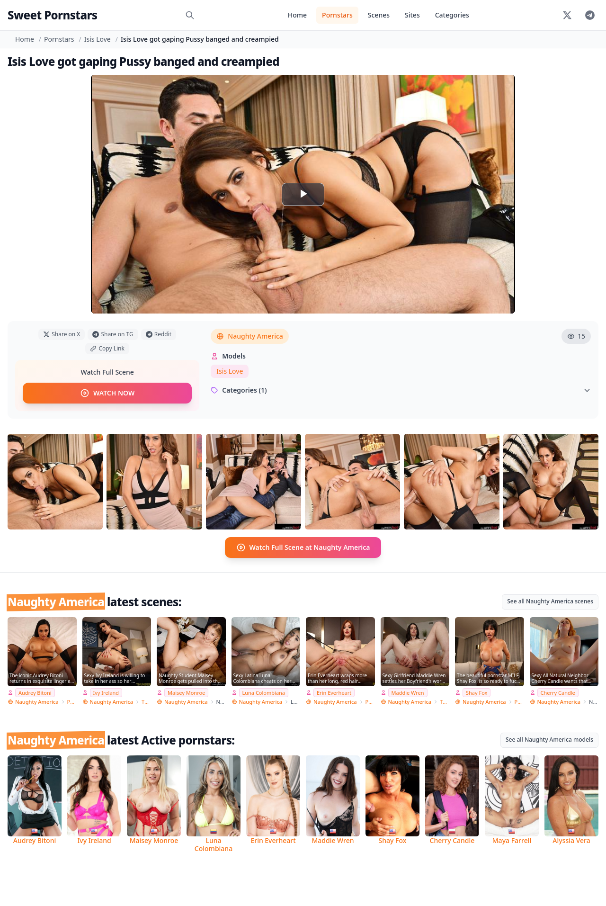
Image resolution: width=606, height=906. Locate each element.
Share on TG (112, 334)
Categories (452, 14)
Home (297, 14)
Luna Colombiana (263, 692)
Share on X (61, 334)
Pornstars (337, 14)
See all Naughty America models (549, 739)
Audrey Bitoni (35, 692)
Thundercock (146, 701)
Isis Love (97, 39)
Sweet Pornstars (52, 15)
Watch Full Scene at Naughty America (303, 547)
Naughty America (249, 336)
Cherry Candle (558, 692)
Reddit (158, 334)
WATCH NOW (107, 393)
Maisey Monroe (186, 692)
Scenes (379, 14)
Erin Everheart (334, 692)
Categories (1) (401, 390)
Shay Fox (476, 692)
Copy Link (107, 348)
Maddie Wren (408, 692)
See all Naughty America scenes (550, 601)
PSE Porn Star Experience (72, 701)
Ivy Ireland (106, 692)
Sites (412, 14)
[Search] (189, 15)
